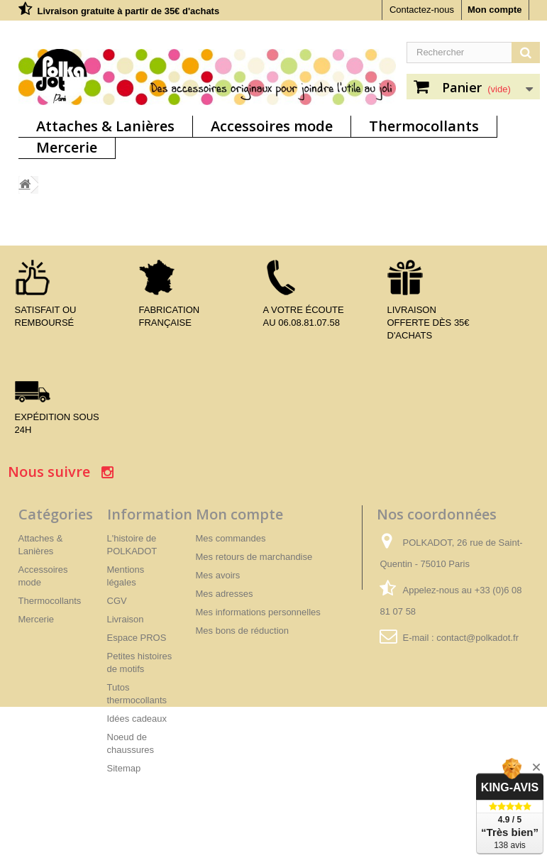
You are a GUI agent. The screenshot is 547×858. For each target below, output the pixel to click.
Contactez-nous (421, 9)
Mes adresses (224, 593)
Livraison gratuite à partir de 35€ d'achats (129, 11)
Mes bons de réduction (242, 630)
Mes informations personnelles (258, 612)
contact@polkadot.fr (477, 637)
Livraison (125, 619)
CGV (117, 600)
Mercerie (66, 147)
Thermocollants (424, 126)
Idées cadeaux (137, 718)
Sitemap (124, 768)
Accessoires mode (272, 126)
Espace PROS (137, 637)
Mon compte (495, 9)
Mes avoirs (218, 575)
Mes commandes (231, 538)
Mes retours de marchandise (254, 556)
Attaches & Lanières (105, 126)
